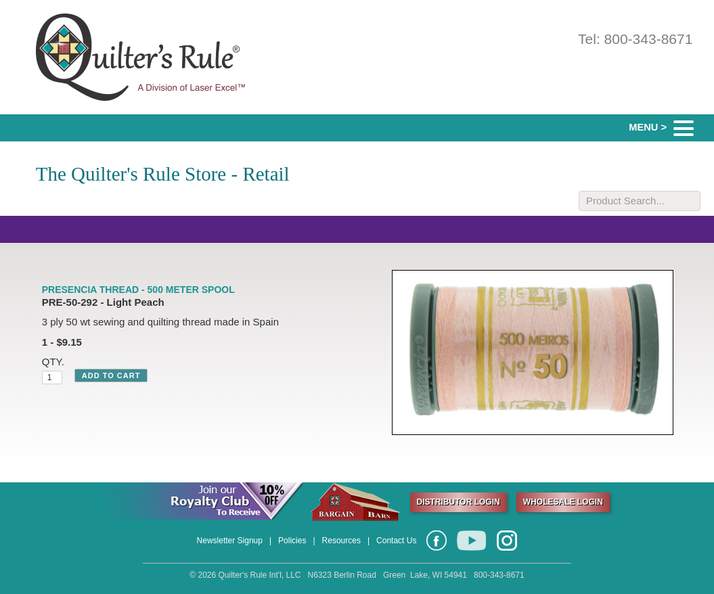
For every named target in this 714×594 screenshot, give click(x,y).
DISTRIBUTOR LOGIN (458, 502)
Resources (341, 540)
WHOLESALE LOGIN (563, 502)
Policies (292, 540)
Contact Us (396, 540)
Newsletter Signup (230, 540)
